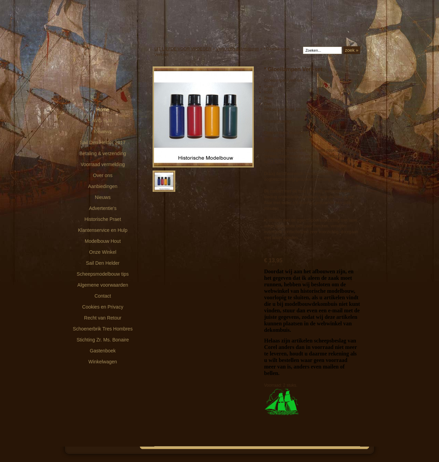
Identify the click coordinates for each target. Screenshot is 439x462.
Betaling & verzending (102, 153)
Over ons (102, 175)
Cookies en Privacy (102, 307)
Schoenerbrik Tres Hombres (102, 329)
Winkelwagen (102, 361)
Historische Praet (102, 219)
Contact (102, 296)
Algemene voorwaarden (103, 285)
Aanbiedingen (103, 186)
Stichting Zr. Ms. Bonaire (102, 339)
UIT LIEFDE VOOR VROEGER (182, 49)
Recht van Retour (102, 318)
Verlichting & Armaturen (237, 49)
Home (102, 109)
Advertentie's (103, 208)
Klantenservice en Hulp (103, 230)
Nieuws (103, 197)
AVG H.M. (103, 120)
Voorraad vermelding (103, 164)
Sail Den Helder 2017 (103, 142)
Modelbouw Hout (103, 241)
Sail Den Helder (102, 263)
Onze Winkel (102, 252)
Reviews (103, 131)
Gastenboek (103, 350)
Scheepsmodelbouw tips (103, 274)
